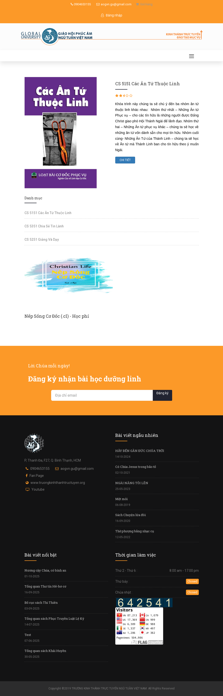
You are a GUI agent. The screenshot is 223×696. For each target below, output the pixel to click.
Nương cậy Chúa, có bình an (45, 570)
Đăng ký (162, 393)
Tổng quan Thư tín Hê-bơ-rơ (45, 586)
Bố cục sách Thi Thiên (41, 602)
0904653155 (81, 4)
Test (27, 635)
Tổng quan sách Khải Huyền (45, 651)
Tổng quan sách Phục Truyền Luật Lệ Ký (54, 618)
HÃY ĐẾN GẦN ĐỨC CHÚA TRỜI (139, 451)
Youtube (38, 489)
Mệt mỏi (121, 499)
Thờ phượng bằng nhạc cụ (134, 531)
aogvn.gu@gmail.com (113, 4)
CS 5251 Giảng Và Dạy (41, 239)
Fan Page (37, 476)
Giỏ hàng (144, 4)
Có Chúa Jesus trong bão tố (135, 466)
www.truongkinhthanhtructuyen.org (58, 483)
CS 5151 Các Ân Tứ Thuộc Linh (47, 213)
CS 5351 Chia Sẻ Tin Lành (44, 226)
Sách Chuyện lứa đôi (130, 515)
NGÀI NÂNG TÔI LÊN (131, 483)
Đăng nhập (111, 15)
